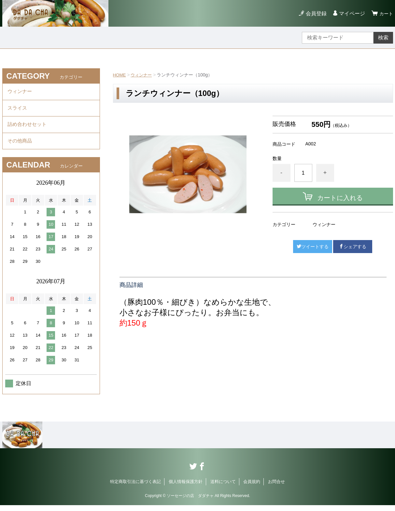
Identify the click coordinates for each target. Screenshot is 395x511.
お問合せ (276, 487)
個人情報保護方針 (186, 487)
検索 (383, 37)
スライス (17, 110)
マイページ (350, 13)
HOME (120, 74)
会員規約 (251, 487)
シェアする (352, 246)
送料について (223, 487)
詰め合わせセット (28, 128)
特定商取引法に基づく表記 (135, 487)
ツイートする (313, 246)
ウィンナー (142, 74)
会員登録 (314, 13)
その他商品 (20, 146)
